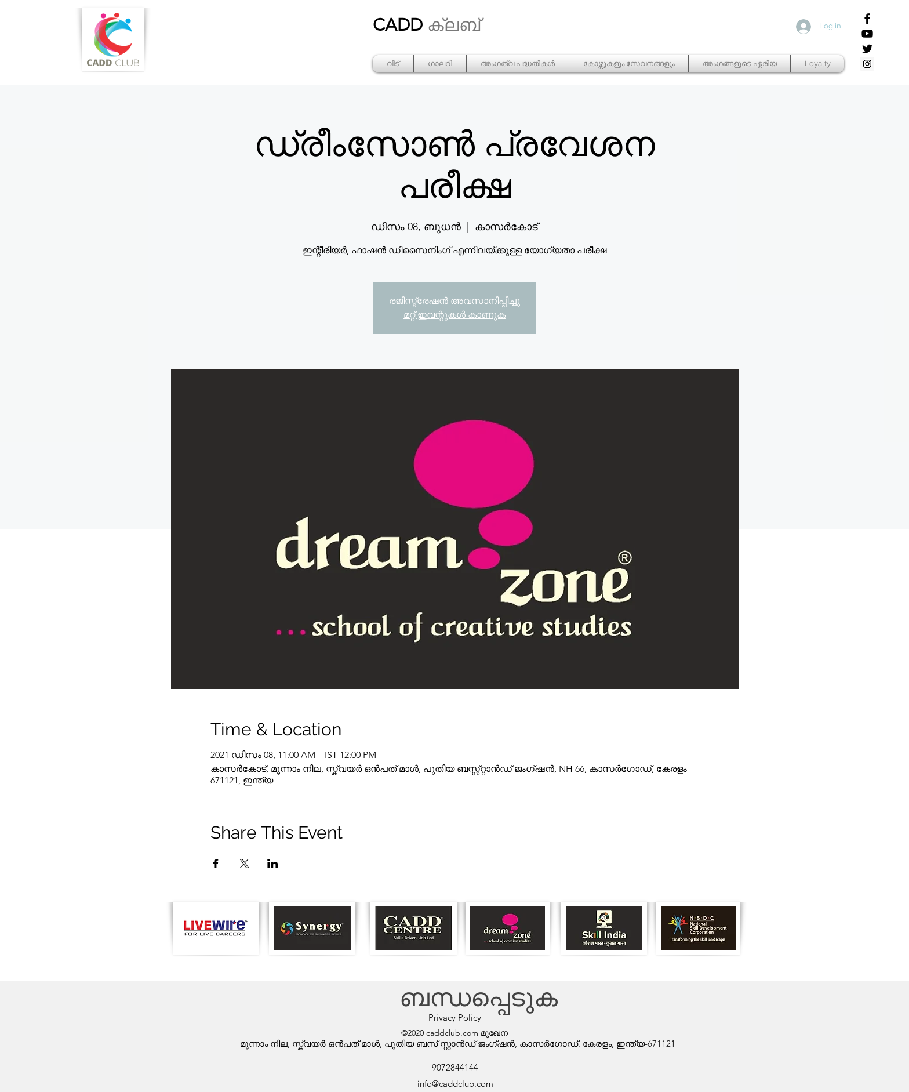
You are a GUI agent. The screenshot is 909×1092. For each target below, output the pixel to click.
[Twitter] (867, 49)
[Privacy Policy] (454, 1017)
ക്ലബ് (453, 24)
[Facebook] (867, 19)
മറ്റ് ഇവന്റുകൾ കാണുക (454, 314)
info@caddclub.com (455, 1083)
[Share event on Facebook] (215, 863)
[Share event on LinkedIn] (272, 863)
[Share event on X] (244, 863)
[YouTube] (867, 34)
